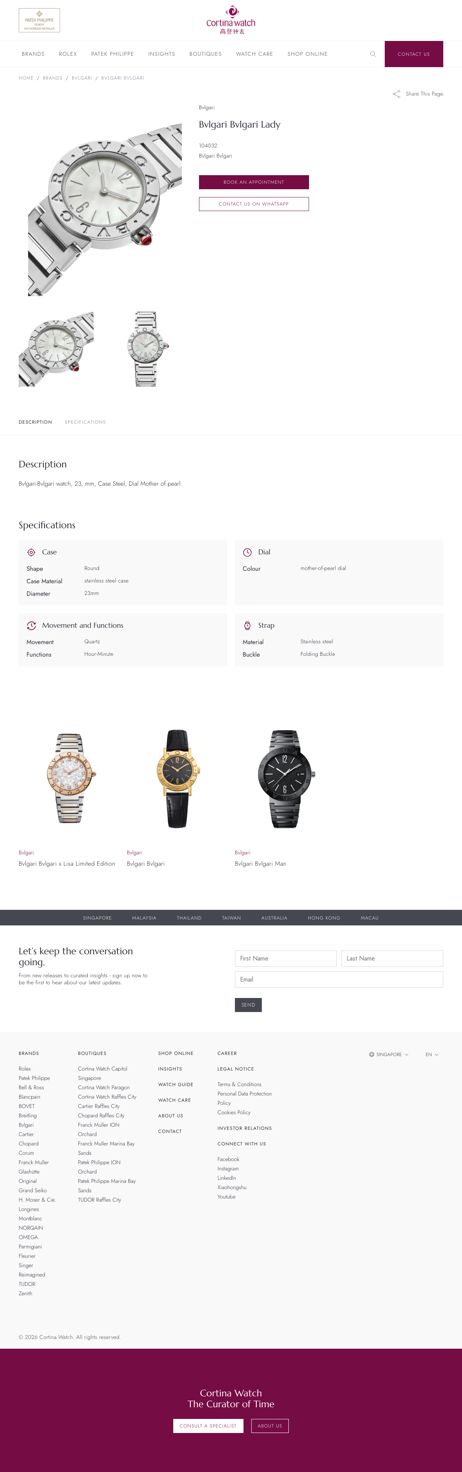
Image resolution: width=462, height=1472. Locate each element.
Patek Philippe (112, 54)
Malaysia (144, 918)
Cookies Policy (234, 1113)
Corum (26, 1153)
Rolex (68, 54)
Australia (274, 918)
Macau (370, 918)
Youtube (227, 1197)
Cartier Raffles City (98, 1106)
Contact (170, 1131)
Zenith (25, 1294)
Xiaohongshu (232, 1187)
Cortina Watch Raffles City (107, 1097)
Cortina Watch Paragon (104, 1088)
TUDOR (27, 1284)
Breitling (28, 1116)
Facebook (229, 1159)
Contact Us (414, 54)
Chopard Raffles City (101, 1116)
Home (26, 78)
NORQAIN (31, 1228)
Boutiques (205, 54)
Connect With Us (242, 1143)
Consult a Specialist (208, 1425)
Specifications (85, 422)
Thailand (189, 918)
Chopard (29, 1144)
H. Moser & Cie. (37, 1200)
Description (35, 422)
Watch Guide (176, 1084)
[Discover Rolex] (411, 20)
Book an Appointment (254, 182)
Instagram (228, 1169)
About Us (170, 1115)
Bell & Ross (31, 1088)
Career (227, 1053)
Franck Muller (34, 1163)
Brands (33, 54)
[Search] (373, 54)
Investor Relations (245, 1128)
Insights (161, 54)
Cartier (26, 1134)
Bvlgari (82, 78)
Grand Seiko (33, 1191)
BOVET (27, 1106)
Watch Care (255, 54)
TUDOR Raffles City (99, 1200)
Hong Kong (324, 918)
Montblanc (30, 1219)
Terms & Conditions (240, 1084)
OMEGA (28, 1237)
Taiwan (231, 918)
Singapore (97, 918)
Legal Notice (236, 1068)
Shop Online (308, 54)
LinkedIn (227, 1178)
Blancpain (29, 1097)
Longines (29, 1209)
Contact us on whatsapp (254, 204)
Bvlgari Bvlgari (122, 78)
